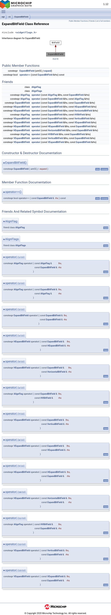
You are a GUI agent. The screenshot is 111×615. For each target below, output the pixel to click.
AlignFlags (37, 91)
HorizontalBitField (83, 110)
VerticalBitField (82, 118)
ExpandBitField (21, 17)
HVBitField (79, 114)
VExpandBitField (22, 118)
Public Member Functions (78, 21)
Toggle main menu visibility (4, 10)
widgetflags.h (25, 32)
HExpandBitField (21, 106)
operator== (24, 75)
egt (3, 17)
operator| (36, 95)
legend (55, 59)
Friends (92, 21)
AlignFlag (36, 87)
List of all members (103, 21)
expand (47, 71)
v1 (9, 17)
